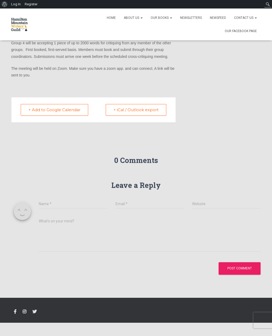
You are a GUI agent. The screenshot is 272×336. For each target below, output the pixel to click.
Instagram (24, 312)
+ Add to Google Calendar (54, 109)
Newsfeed (218, 18)
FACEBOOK (15, 312)
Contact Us (245, 18)
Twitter (34, 312)
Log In (16, 4)
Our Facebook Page (241, 31)
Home (111, 18)
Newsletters (191, 18)
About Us (133, 18)
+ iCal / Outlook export (136, 109)
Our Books (161, 18)
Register (31, 4)
